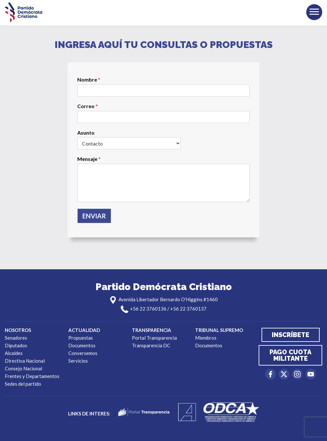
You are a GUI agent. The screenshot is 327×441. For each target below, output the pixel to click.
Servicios (78, 361)
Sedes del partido (23, 384)
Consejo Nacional (23, 368)
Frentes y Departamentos (32, 376)
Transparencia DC (151, 345)
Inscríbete (290, 335)
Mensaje (89, 159)
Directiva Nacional (25, 361)
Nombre (88, 79)
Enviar (94, 216)
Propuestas (80, 338)
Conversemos (82, 353)
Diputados (16, 345)
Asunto (86, 133)
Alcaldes (14, 353)
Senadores (16, 338)
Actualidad (84, 330)
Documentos (81, 345)
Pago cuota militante (290, 355)
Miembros (206, 338)
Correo (87, 106)
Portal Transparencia (154, 338)
